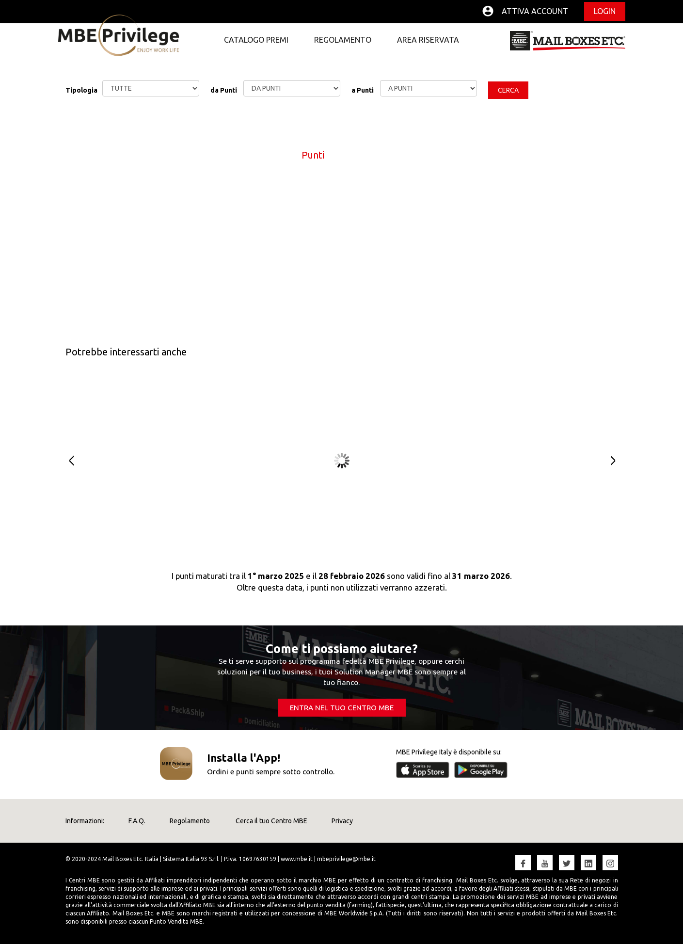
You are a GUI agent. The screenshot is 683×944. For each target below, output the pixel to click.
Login (605, 11)
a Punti (362, 90)
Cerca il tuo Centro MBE (270, 821)
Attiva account (535, 11)
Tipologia (81, 90)
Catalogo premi (256, 39)
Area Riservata (428, 39)
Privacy (342, 821)
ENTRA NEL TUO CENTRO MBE (342, 708)
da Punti (223, 90)
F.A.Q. (136, 821)
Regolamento (342, 39)
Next (617, 460)
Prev (67, 460)
